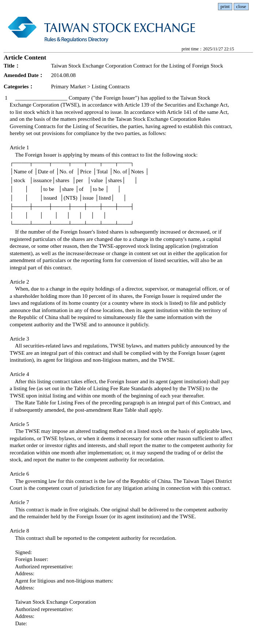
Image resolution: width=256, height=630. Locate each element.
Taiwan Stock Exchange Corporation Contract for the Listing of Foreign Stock (137, 66)
